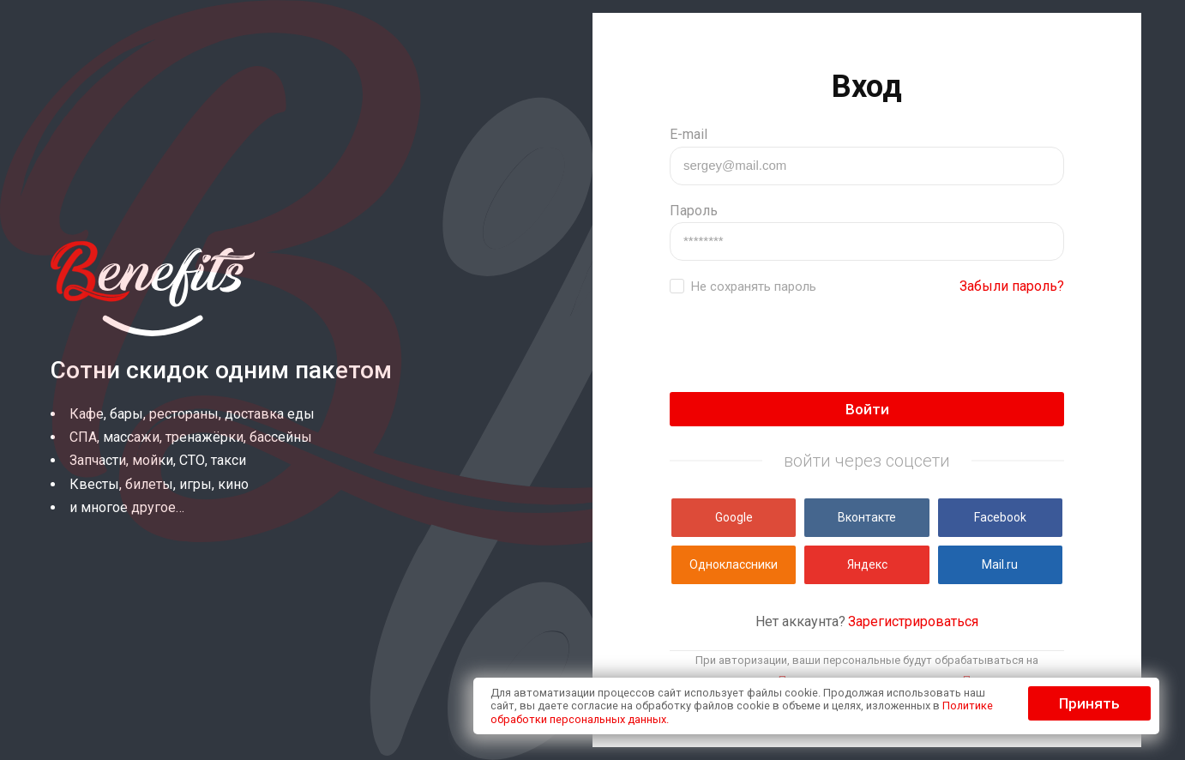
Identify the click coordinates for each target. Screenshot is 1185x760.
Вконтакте (867, 517)
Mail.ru (1000, 564)
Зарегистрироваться (913, 621)
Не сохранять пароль (753, 286)
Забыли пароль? (1011, 286)
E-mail (688, 134)
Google (734, 517)
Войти (867, 409)
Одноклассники (733, 564)
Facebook (1000, 517)
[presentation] (800, 344)
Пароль (694, 210)
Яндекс (867, 564)
